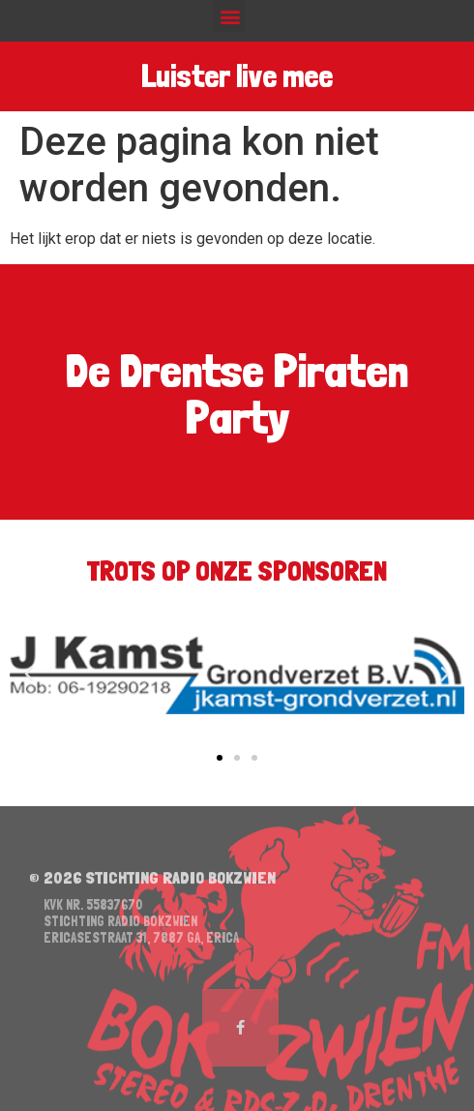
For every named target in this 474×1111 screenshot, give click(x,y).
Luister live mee (237, 76)
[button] (230, 16)
